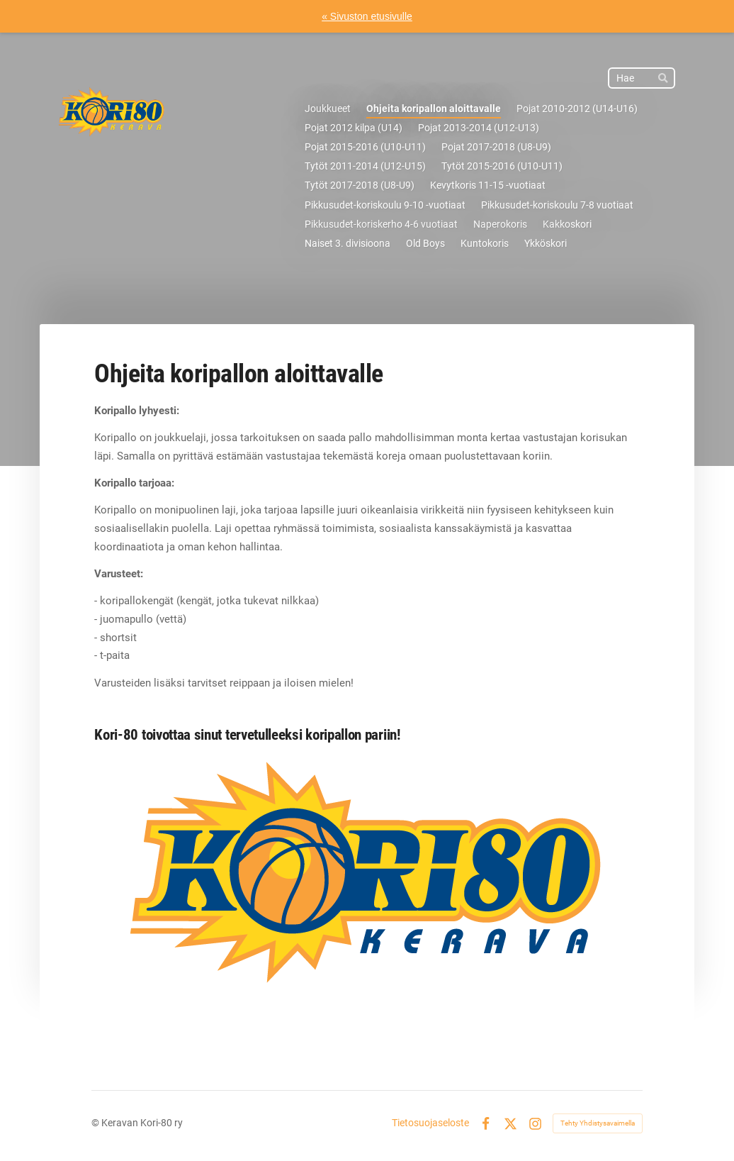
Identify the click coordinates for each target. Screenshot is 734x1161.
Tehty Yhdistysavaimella (597, 1123)
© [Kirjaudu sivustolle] (96, 1122)
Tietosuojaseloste (430, 1123)
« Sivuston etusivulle (367, 16)
